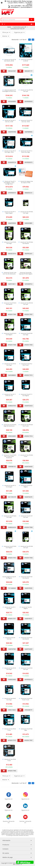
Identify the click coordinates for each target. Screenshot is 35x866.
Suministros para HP (19, 27)
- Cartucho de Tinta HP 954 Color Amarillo (25, 577)
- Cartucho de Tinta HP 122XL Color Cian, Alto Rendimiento (9, 273)
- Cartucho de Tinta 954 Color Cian (9, 638)
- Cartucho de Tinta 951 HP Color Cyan (25, 516)
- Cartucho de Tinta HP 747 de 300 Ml (25, 60)
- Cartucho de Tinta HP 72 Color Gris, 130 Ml (9, 121)
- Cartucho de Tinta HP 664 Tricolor (9, 760)
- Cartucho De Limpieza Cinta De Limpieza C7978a (25, 182)
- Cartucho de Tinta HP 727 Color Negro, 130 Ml (9, 151)
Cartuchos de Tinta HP (17, 29)
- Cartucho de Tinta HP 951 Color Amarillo (25, 638)
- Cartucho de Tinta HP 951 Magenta (25, 486)
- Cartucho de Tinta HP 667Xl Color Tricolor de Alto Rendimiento (9, 456)
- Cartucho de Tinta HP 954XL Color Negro (25, 212)
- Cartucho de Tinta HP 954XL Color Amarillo (25, 243)
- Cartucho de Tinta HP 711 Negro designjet (9, 212)
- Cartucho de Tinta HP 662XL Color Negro (9, 516)
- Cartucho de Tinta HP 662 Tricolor (9, 729)
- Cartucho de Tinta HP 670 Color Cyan (25, 668)
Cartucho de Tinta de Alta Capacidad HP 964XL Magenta (25, 273)
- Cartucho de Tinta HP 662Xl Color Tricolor (25, 425)
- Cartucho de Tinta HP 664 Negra (25, 729)
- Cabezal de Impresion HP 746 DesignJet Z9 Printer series (9, 90)
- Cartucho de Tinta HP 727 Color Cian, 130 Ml (25, 121)
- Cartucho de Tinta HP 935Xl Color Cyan (25, 547)
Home (9, 27)
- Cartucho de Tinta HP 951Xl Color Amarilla (9, 303)
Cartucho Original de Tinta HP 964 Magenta (9, 577)
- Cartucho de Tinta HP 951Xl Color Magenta (9, 334)
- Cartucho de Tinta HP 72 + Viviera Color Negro (26, 151)
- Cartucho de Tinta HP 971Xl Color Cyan (25, 90)
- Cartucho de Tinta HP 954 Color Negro (9, 364)
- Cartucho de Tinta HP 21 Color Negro (9, 608)
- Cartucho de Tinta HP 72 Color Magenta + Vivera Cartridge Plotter (9, 183)
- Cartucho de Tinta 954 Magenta (26, 608)
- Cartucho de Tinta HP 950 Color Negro (25, 334)
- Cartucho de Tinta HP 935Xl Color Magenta (9, 547)
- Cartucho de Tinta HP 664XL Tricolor (25, 456)
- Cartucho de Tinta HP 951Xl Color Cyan (25, 303)
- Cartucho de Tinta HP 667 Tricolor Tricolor (25, 699)
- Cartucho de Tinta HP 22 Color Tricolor (25, 364)
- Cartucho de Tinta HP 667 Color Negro (9, 699)
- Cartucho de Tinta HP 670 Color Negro (9, 668)
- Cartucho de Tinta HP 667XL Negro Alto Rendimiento (9, 425)
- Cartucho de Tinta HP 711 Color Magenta (25, 395)
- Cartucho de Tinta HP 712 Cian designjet (9, 486)
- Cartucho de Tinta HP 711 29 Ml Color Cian (9, 395)
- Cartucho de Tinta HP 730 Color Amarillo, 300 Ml (9, 60)
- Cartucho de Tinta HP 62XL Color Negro (9, 243)
